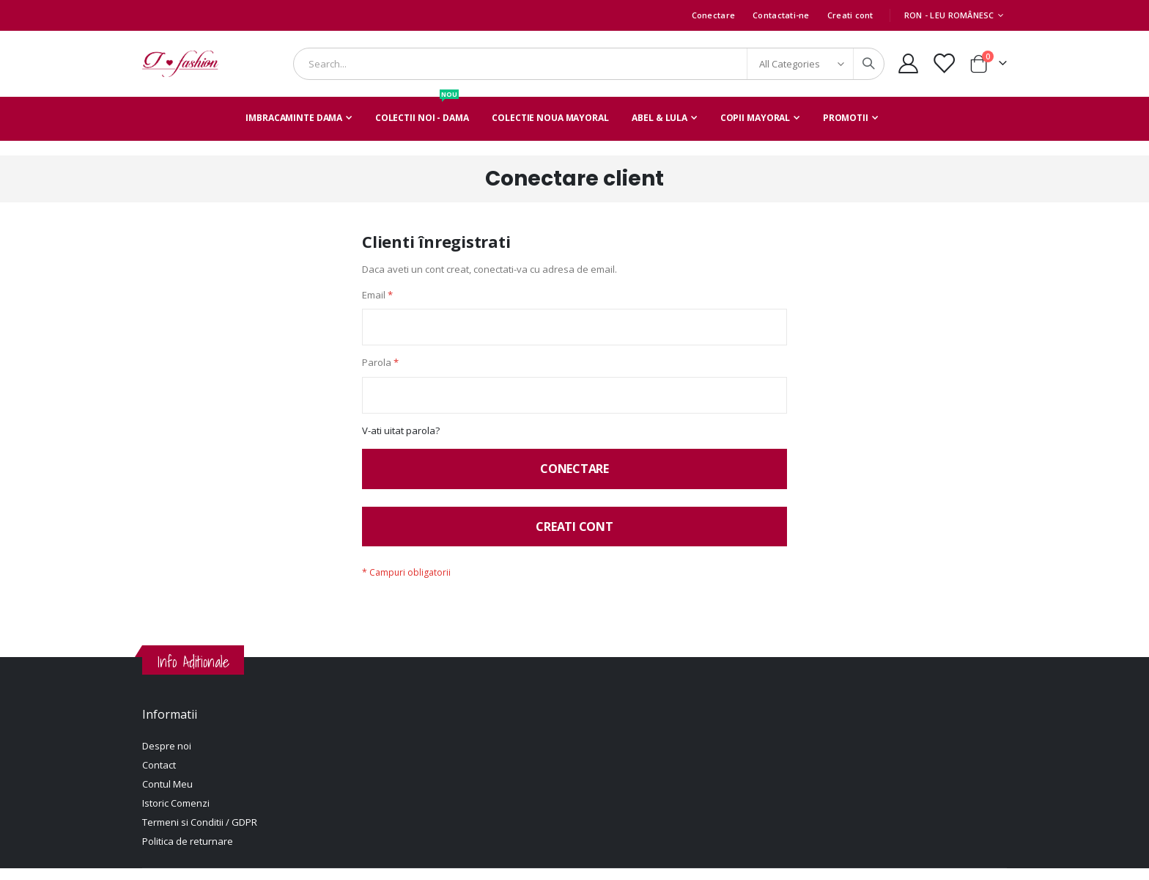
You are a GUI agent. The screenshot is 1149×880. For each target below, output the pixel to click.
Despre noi (166, 757)
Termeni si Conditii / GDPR (199, 833)
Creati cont (850, 15)
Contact (159, 776)
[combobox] (589, 63)
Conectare (713, 15)
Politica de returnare (187, 852)
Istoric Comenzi (176, 814)
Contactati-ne (781, 15)
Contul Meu (167, 795)
